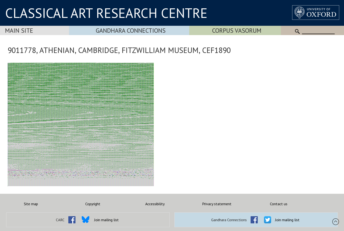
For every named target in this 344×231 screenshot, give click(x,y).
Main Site (19, 30)
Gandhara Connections (131, 30)
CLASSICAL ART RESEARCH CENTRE (106, 12)
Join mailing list (106, 219)
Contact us (278, 203)
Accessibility (155, 203)
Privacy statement (216, 203)
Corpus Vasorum (236, 30)
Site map (31, 203)
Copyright (92, 203)
